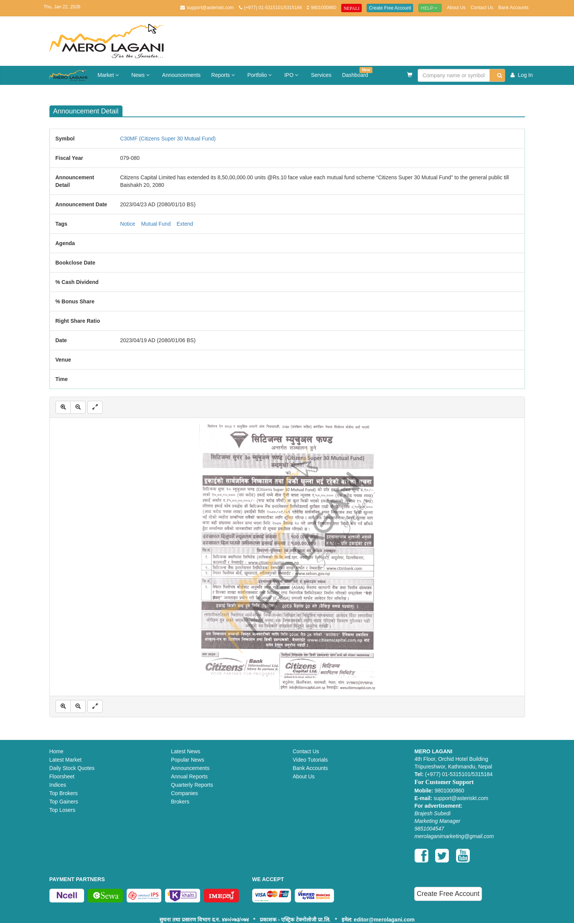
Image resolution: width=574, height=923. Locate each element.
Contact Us (482, 7)
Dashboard (357, 72)
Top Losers (62, 810)
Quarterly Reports (192, 785)
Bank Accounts (513, 7)
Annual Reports (189, 776)
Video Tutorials (310, 760)
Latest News (185, 751)
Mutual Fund (156, 224)
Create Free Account (390, 8)
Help (430, 8)
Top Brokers (63, 793)
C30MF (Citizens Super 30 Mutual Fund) (168, 139)
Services (321, 75)
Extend (184, 224)
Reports (224, 75)
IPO (292, 75)
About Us (456, 7)
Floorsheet (62, 776)
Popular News (187, 760)
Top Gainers (63, 802)
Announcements (181, 75)
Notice (127, 224)
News (141, 75)
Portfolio (260, 75)
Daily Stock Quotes (72, 768)
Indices (57, 785)
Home (56, 751)
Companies (184, 793)
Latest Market (65, 760)
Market (109, 75)
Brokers (180, 802)
